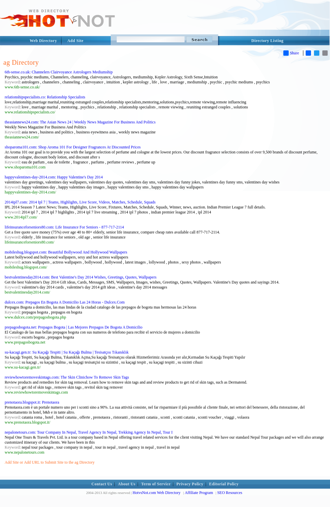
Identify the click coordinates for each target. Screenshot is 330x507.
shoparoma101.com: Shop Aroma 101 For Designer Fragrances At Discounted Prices (73, 147)
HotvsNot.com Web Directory (157, 492)
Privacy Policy (189, 484)
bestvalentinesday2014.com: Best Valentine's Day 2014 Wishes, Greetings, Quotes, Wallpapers (80, 277)
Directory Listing (267, 40)
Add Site (75, 40)
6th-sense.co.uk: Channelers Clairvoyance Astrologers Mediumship (59, 72)
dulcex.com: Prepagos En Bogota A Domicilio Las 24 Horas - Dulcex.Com (65, 302)
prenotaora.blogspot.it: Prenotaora (32, 402)
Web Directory (43, 40)
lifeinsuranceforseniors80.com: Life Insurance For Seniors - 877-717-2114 (64, 227)
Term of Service (156, 484)
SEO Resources (229, 492)
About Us (126, 484)
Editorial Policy (223, 484)
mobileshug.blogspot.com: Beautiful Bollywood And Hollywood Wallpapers (66, 252)
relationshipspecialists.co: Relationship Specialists (45, 97)
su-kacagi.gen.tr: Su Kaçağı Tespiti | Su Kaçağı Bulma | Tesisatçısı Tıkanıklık (67, 352)
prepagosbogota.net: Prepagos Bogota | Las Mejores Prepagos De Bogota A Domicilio (73, 327)
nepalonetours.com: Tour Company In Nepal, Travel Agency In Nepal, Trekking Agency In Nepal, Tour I (89, 432)
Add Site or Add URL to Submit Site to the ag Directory (50, 462)
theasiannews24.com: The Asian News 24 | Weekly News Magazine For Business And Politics (80, 122)
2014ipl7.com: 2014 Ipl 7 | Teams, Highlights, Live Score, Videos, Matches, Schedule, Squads (80, 202)
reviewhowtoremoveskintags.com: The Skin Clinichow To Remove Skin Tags (67, 377)
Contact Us (101, 484)
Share (291, 53)
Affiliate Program (199, 492)
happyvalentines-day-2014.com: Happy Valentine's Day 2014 (54, 177)
